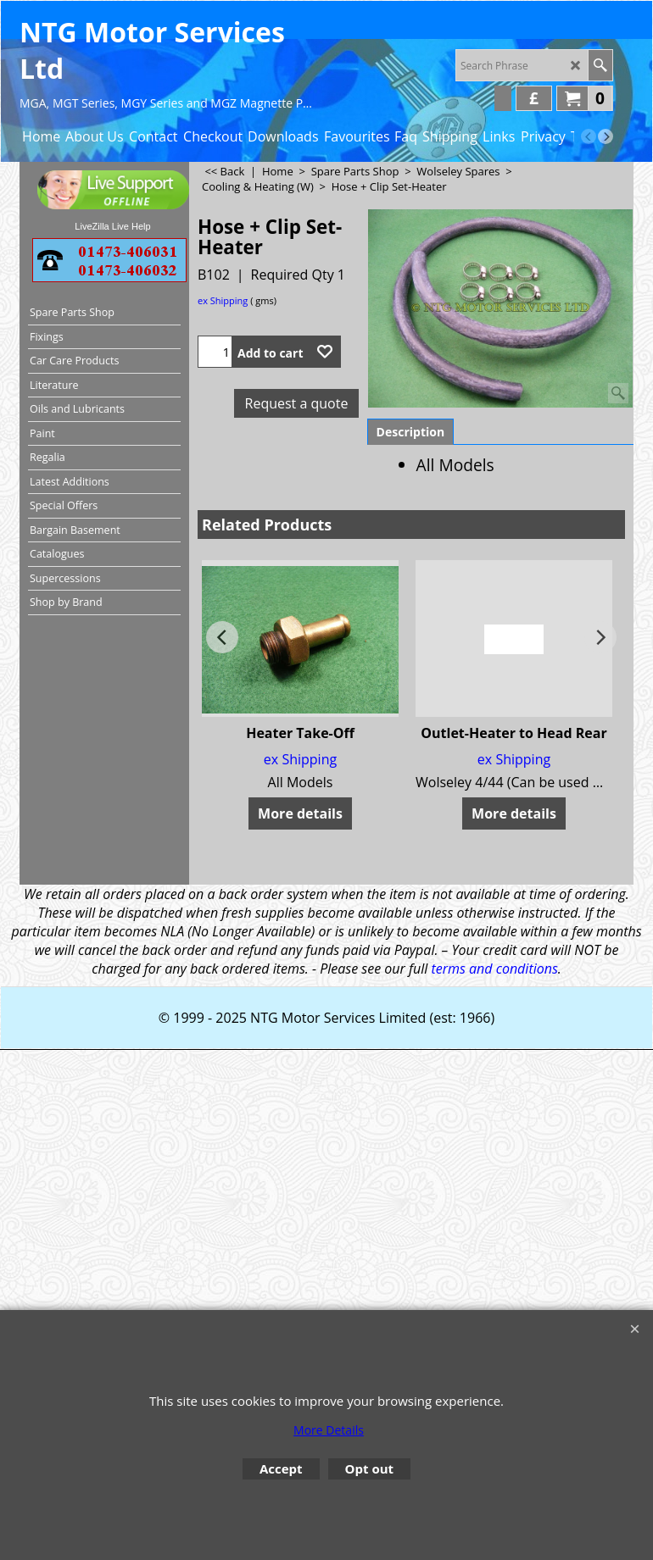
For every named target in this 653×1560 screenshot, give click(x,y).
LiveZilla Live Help (112, 226)
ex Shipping (223, 300)
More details (300, 813)
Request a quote (297, 403)
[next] (605, 136)
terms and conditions (494, 968)
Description (411, 432)
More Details (328, 1430)
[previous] (588, 136)
